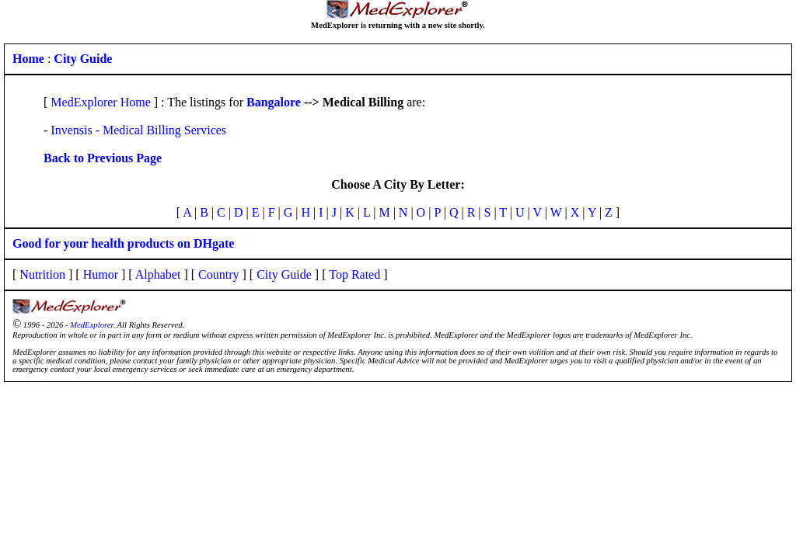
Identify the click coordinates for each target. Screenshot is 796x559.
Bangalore (273, 102)
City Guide (284, 274)
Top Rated (354, 274)
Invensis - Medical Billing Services (138, 130)
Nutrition (42, 274)
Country (218, 274)
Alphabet (158, 274)
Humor (100, 274)
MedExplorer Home (100, 102)
